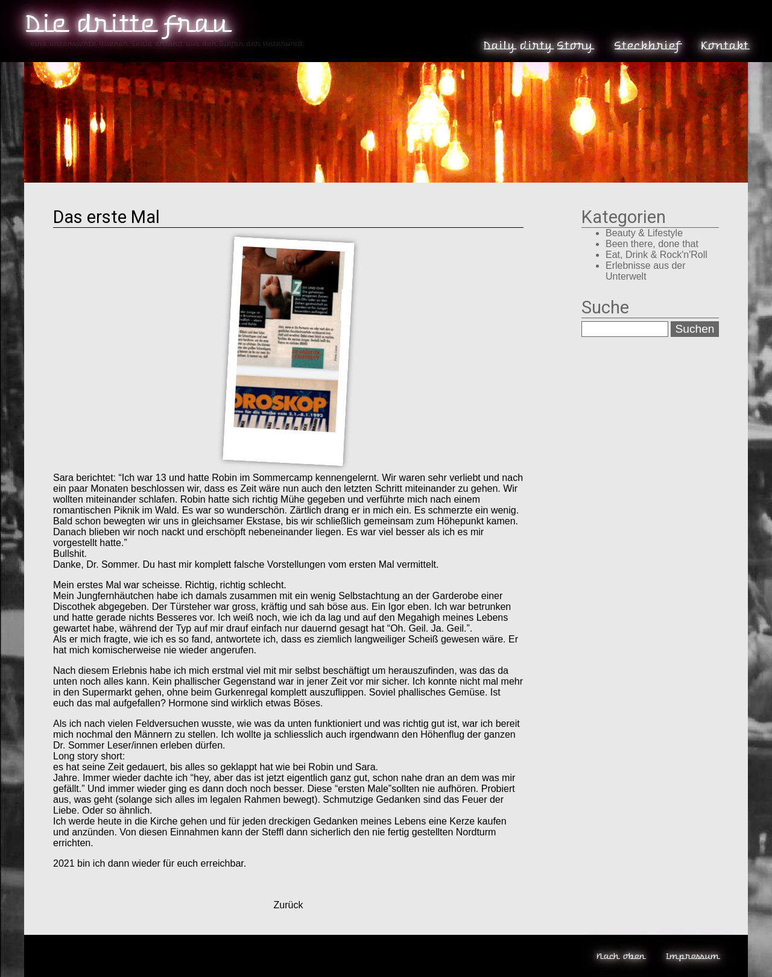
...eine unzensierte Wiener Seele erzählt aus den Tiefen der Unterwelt (163, 43)
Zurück (288, 905)
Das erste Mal (106, 217)
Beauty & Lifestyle (644, 233)
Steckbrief (646, 45)
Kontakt (724, 45)
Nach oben (620, 956)
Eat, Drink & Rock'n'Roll (656, 255)
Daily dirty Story (537, 45)
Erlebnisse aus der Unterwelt (646, 270)
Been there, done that (652, 244)
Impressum (692, 956)
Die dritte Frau (125, 24)
